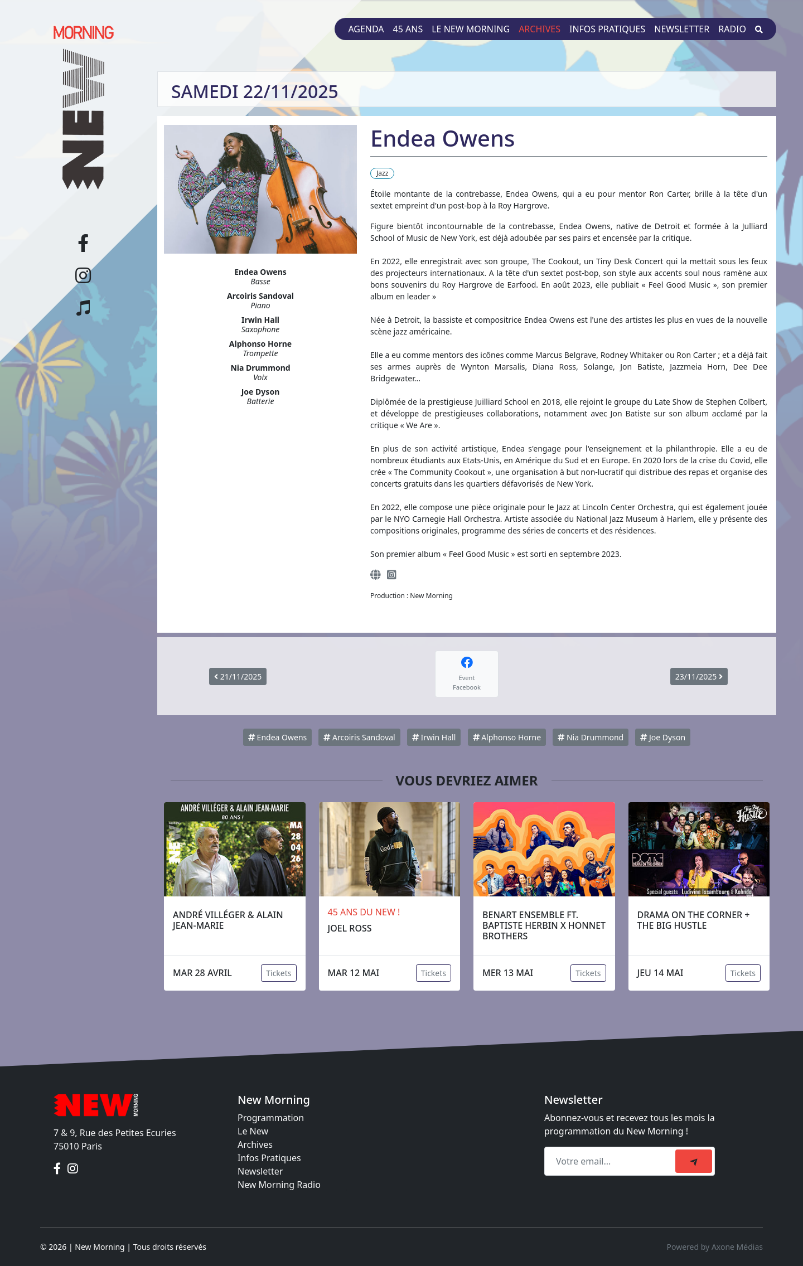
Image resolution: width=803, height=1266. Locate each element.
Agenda (366, 29)
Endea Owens (277, 737)
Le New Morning (471, 29)
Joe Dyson (662, 737)
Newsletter (681, 29)
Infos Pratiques (269, 1158)
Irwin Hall (434, 737)
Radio (732, 29)
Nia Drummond (590, 737)
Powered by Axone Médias (715, 1246)
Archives (539, 29)
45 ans (408, 29)
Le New (253, 1131)
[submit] (693, 1161)
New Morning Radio (279, 1184)
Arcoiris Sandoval (359, 737)
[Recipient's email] (611, 1161)
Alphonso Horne (507, 737)
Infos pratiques (607, 29)
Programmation (271, 1118)
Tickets (278, 973)
